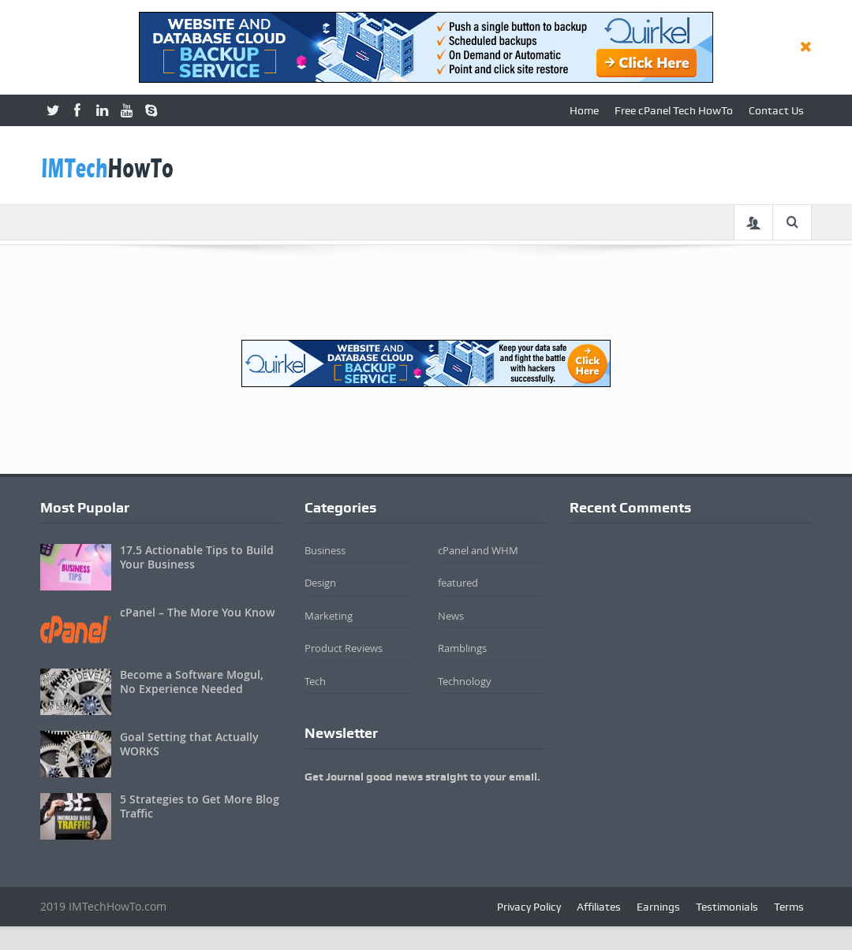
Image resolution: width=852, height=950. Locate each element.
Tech (315, 681)
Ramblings (462, 648)
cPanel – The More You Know (197, 612)
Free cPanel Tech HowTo (674, 110)
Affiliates (599, 906)
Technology (464, 681)
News (451, 616)
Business (325, 550)
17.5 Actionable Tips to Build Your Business (197, 557)
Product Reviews (344, 648)
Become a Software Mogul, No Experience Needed (191, 681)
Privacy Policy (529, 906)
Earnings (658, 906)
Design (320, 583)
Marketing (329, 616)
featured (458, 583)
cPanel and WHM (478, 550)
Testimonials (727, 906)
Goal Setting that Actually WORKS (189, 743)
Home (584, 110)
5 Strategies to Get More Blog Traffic (199, 806)
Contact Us (776, 110)
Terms (789, 906)
